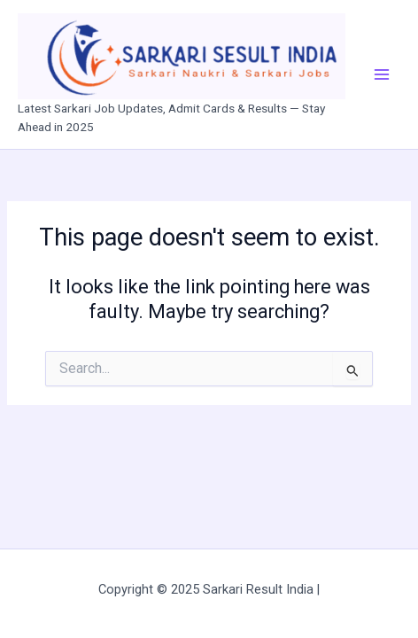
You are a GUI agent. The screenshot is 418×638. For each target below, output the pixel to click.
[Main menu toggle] (381, 74)
